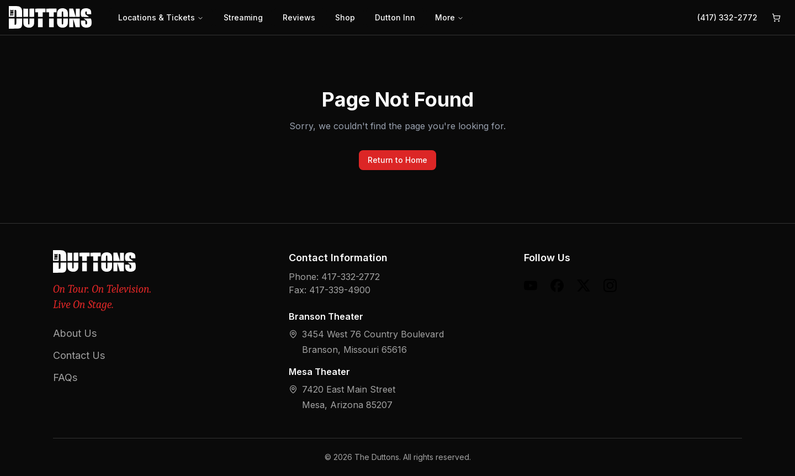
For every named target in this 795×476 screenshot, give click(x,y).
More (449, 17)
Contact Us (79, 355)
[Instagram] (610, 285)
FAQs (65, 377)
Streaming (243, 17)
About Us (75, 333)
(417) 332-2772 (727, 17)
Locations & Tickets (161, 17)
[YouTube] (530, 285)
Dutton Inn (395, 17)
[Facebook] (557, 285)
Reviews (299, 17)
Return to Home (397, 160)
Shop (345, 17)
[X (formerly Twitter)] (583, 285)
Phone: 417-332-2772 (334, 276)
